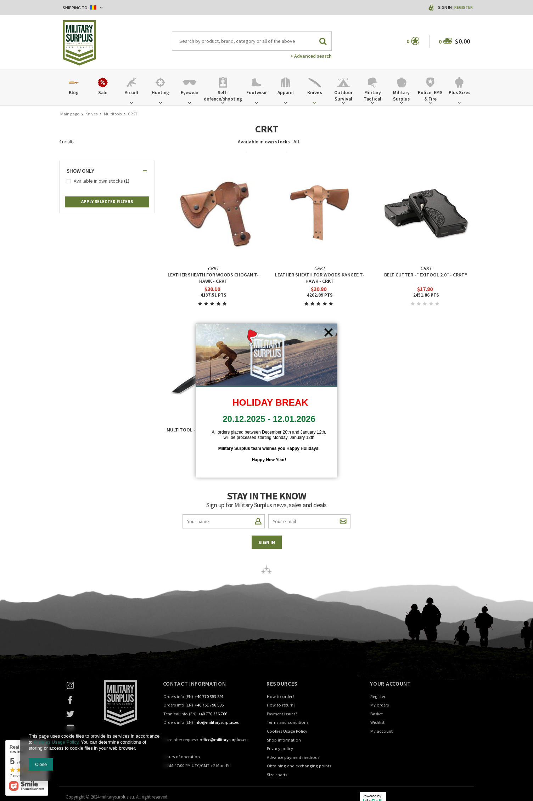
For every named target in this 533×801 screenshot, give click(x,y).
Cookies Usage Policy (287, 731)
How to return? (281, 705)
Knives (91, 113)
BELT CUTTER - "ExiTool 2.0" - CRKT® (425, 274)
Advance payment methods (293, 757)
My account (381, 731)
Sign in (445, 7)
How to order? (280, 696)
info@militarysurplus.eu (217, 722)
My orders (379, 705)
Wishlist (377, 722)
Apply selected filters (107, 201)
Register (463, 7)
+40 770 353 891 (209, 696)
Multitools (113, 113)
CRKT (213, 268)
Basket (376, 714)
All (296, 141)
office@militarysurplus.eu (224, 740)
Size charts (277, 775)
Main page (69, 113)
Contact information (194, 683)
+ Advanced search (311, 56)
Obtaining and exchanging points (299, 766)
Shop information (284, 740)
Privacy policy (280, 748)
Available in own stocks (264, 141)
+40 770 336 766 (212, 714)
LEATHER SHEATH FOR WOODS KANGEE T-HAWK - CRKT (319, 277)
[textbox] (252, 41)
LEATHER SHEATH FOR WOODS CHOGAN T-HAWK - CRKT (213, 277)
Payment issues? (282, 714)
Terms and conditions (287, 722)
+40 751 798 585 (209, 705)
